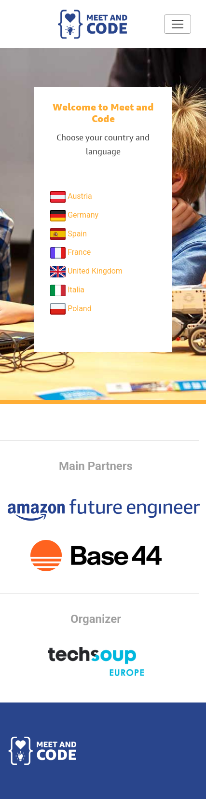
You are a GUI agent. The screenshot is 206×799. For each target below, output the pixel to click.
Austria (71, 197)
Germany (74, 215)
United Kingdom (86, 271)
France (70, 253)
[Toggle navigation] (177, 24)
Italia (67, 290)
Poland (71, 309)
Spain (68, 234)
